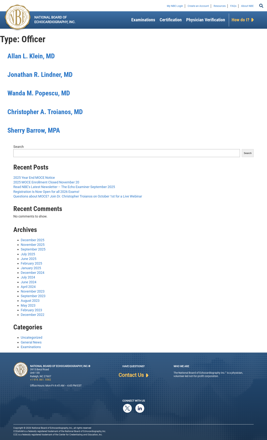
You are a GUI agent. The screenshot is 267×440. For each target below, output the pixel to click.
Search (18, 147)
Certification (171, 19)
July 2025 (28, 254)
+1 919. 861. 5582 (40, 379)
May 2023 (28, 305)
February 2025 (31, 263)
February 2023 (31, 310)
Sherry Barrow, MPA (33, 130)
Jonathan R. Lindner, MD (39, 75)
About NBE (247, 5)
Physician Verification (205, 19)
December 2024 (32, 273)
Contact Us (133, 375)
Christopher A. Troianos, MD (45, 112)
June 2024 (28, 282)
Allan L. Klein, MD (31, 56)
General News (31, 342)
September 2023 (33, 296)
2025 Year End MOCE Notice (34, 178)
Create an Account (198, 5)
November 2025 (32, 245)
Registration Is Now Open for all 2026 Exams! (46, 192)
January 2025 (31, 268)
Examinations (143, 19)
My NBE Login (175, 5)
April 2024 (28, 287)
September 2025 (33, 249)
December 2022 (32, 315)
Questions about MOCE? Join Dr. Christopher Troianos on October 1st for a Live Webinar (77, 196)
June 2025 (28, 259)
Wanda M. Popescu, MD (38, 93)
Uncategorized (31, 337)
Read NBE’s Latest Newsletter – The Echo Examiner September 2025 (64, 187)
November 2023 (32, 291)
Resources (220, 5)
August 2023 (30, 301)
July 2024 (28, 277)
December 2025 (32, 240)
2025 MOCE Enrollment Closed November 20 (46, 182)
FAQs (233, 5)
